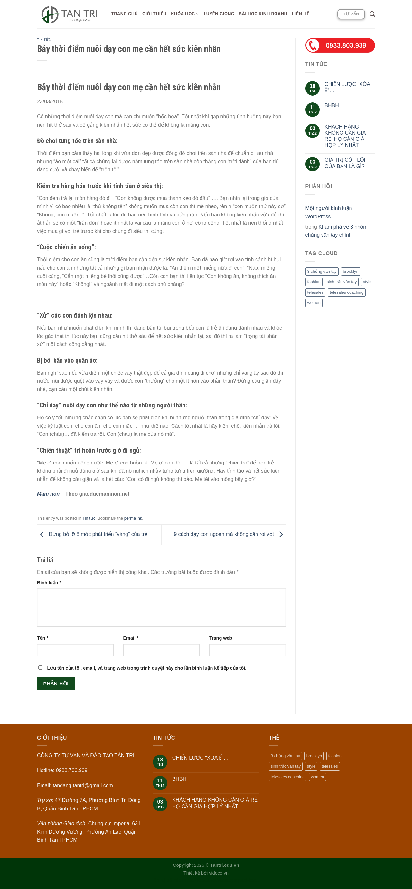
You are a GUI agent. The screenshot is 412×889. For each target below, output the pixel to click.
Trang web (220, 638)
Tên (42, 638)
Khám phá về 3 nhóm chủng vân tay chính (336, 231)
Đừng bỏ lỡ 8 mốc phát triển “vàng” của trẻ (92, 534)
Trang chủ (124, 14)
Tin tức (44, 40)
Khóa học (185, 14)
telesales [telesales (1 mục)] (315, 292)
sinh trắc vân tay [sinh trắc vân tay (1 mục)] (342, 281)
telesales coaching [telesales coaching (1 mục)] (346, 292)
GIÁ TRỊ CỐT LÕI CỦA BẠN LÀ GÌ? (344, 163)
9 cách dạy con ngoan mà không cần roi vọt (230, 534)
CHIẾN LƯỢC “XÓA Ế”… (347, 87)
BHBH (331, 105)
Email (131, 638)
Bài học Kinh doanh (263, 14)
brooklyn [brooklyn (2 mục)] (350, 271)
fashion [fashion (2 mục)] (314, 281)
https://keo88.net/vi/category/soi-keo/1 (221, 880)
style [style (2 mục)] (367, 281)
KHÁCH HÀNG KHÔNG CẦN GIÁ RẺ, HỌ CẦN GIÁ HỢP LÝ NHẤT (345, 136)
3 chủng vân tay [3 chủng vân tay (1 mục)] (322, 271)
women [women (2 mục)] (314, 302)
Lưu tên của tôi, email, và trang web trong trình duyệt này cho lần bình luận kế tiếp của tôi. (146, 668)
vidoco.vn (219, 872)
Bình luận (49, 582)
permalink (133, 518)
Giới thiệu (154, 14)
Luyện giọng (219, 14)
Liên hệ (300, 14)
